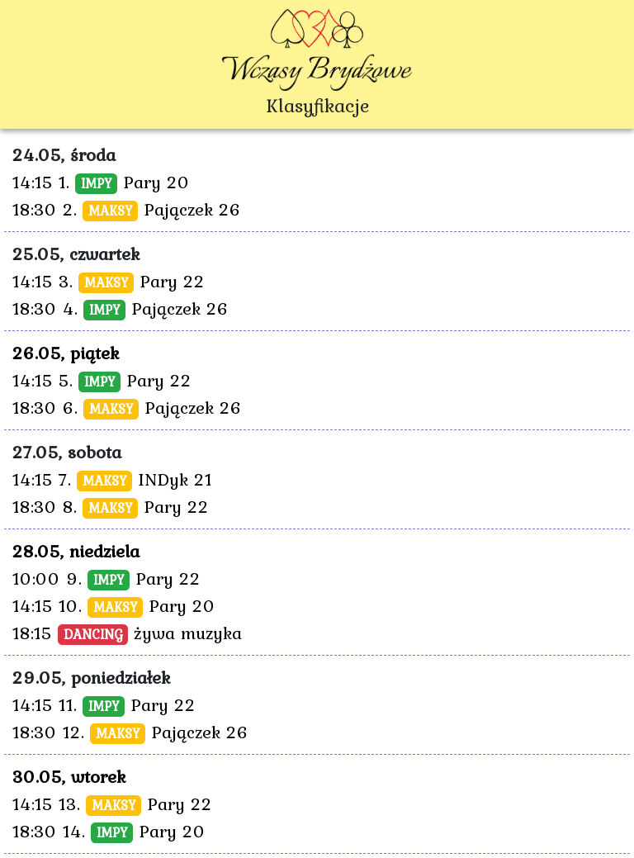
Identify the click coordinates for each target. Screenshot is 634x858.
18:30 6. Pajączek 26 (127, 407)
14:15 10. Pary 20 (113, 605)
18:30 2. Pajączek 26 (126, 209)
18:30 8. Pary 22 (110, 506)
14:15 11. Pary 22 (104, 704)
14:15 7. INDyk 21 (112, 479)
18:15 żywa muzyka (127, 632)
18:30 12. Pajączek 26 (130, 731)
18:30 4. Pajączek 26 (120, 308)
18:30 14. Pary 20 (109, 831)
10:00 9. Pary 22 (106, 578)
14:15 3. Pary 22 (108, 281)
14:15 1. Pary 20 (101, 181)
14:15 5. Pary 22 (102, 380)
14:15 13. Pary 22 (112, 803)
